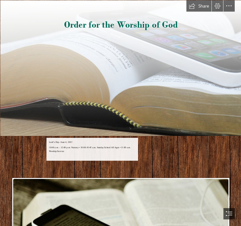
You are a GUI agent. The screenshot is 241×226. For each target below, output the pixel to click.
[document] (120, 113)
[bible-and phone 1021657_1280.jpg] (120, 68)
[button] (199, 6)
